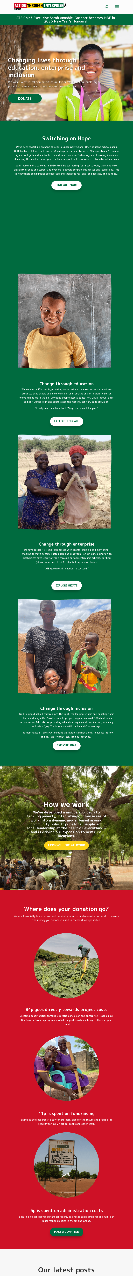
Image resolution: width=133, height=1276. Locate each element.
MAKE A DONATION (66, 1232)
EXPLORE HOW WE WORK (66, 858)
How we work (66, 817)
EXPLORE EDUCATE (66, 421)
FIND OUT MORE (66, 185)
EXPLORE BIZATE (67, 585)
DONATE (25, 106)
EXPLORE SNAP (66, 745)
